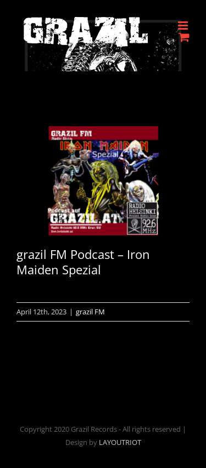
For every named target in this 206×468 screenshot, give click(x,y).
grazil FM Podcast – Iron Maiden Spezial (83, 262)
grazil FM (90, 312)
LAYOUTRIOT (120, 442)
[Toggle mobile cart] (184, 37)
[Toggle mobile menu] (184, 25)
